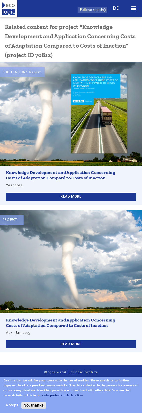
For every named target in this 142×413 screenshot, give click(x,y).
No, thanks (34, 406)
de (116, 8)
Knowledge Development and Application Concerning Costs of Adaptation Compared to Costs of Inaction (60, 322)
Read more (71, 196)
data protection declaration (62, 396)
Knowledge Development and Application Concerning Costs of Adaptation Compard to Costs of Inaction (60, 175)
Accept (11, 407)
